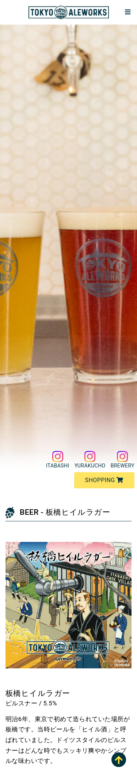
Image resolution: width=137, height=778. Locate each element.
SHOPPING (104, 480)
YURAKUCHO (90, 460)
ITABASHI (57, 460)
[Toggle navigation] (127, 12)
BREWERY (122, 460)
